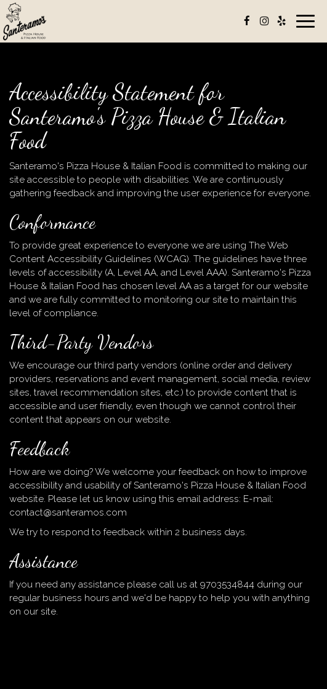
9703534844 (227, 584)
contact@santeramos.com (68, 512)
